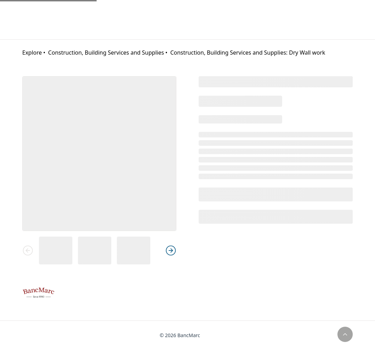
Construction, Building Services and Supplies (106, 52)
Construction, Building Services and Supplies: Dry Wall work (247, 52)
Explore (32, 52)
